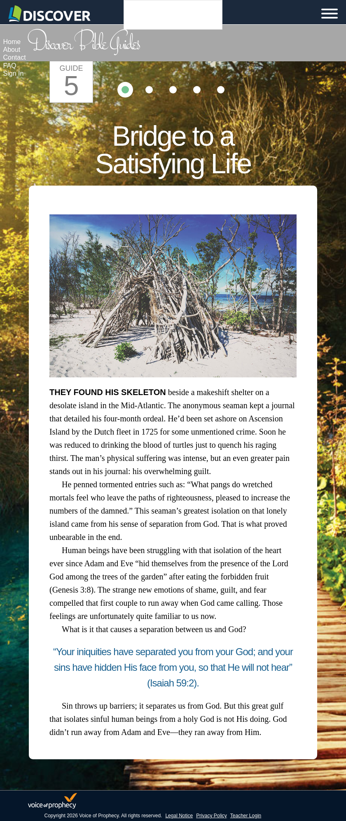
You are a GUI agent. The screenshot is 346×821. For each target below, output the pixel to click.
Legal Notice (179, 816)
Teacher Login (245, 816)
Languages (173, 14)
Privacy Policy (211, 816)
